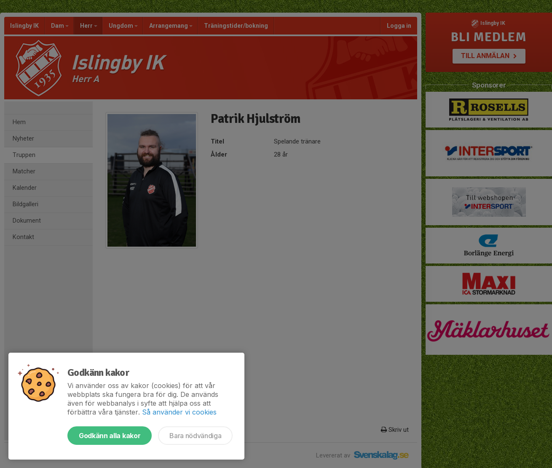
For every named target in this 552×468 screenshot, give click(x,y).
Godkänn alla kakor (109, 435)
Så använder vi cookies (179, 412)
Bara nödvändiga (195, 435)
